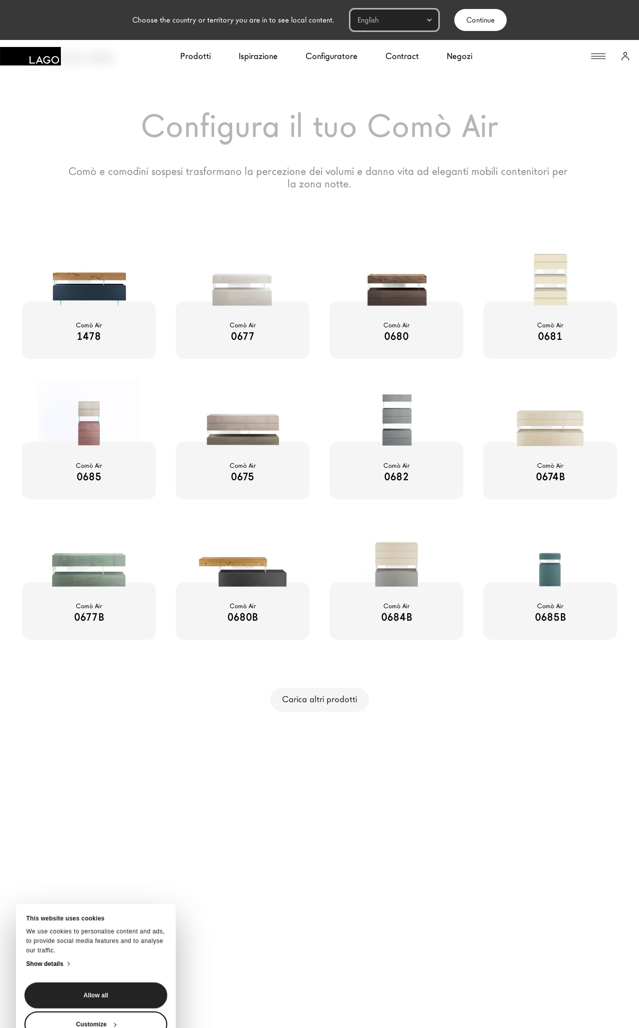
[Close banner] (45, 985)
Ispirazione (258, 56)
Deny (95, 969)
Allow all (95, 911)
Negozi (459, 56)
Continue (480, 20)
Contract (402, 56)
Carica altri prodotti (319, 699)
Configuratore (331, 56)
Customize (96, 940)
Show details (45, 879)
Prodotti (195, 56)
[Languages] (394, 19)
